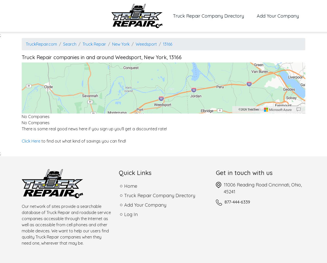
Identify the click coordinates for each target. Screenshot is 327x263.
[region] (163, 88)
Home (130, 186)
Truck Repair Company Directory (211, 15)
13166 (167, 44)
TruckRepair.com (41, 44)
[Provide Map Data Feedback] (298, 109)
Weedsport (146, 44)
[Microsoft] (278, 110)
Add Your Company (278, 16)
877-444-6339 (237, 202)
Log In (131, 214)
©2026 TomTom (248, 109)
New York (121, 44)
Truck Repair (94, 44)
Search (69, 44)
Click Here (31, 141)
